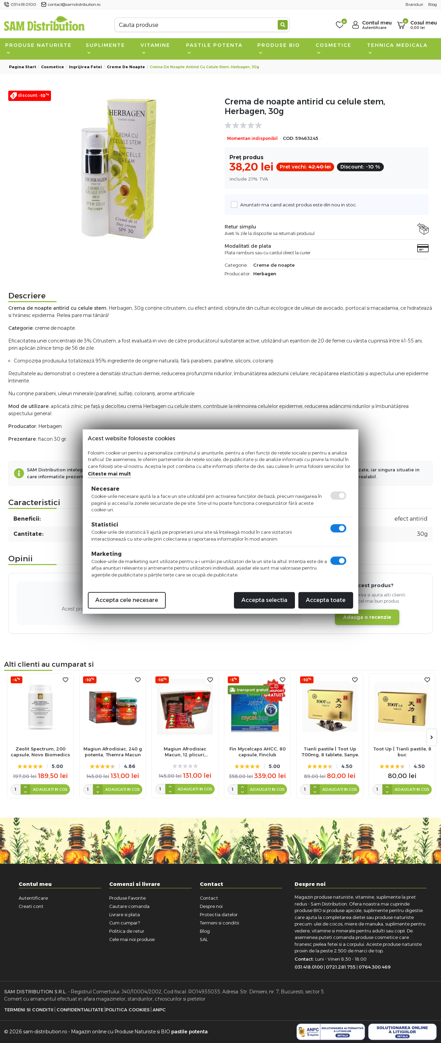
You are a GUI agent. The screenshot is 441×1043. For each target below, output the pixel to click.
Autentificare (33, 898)
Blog (205, 931)
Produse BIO (278, 48)
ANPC (159, 1009)
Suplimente (105, 48)
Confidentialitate (80, 1009)
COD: (288, 138)
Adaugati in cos (50, 789)
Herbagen (264, 273)
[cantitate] (16, 789)
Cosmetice (333, 48)
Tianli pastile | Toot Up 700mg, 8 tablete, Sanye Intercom (329, 752)
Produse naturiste (38, 48)
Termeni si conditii (219, 923)
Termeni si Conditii (28, 1009)
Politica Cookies (127, 1009)
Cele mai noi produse (132, 939)
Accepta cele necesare (126, 600)
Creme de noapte (126, 66)
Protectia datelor (219, 914)
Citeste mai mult (109, 474)
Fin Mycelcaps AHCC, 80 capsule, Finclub (257, 751)
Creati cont (31, 906)
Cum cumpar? (124, 923)
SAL (204, 939)
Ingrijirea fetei (85, 66)
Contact (209, 898)
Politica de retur (126, 931)
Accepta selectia (264, 600)
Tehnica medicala (397, 48)
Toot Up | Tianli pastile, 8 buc (402, 751)
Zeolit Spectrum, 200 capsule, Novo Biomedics (40, 751)
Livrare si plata (124, 914)
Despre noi (211, 906)
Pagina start (22, 66)
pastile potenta (189, 1032)
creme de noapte (55, 328)
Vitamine (155, 48)
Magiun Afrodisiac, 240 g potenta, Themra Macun (112, 751)
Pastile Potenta (214, 48)
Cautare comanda (129, 906)
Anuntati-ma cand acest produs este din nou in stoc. (296, 204)
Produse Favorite (127, 898)
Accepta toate (326, 600)
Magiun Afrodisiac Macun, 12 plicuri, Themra (185, 752)
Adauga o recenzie (367, 617)
